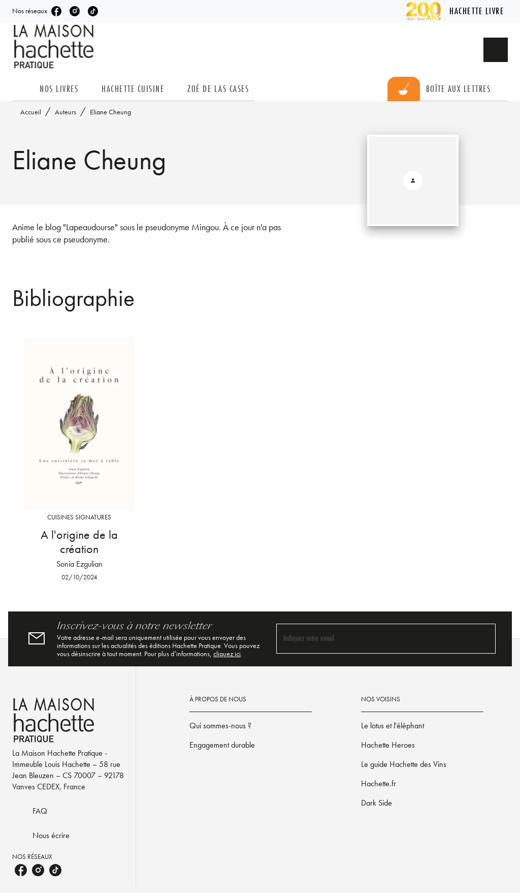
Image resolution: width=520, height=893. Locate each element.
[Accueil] (55, 46)
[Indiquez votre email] (373, 639)
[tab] (23, 89)
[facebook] (56, 11)
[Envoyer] (483, 639)
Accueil (30, 111)
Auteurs (65, 111)
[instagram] (75, 11)
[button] (250, 725)
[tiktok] (93, 11)
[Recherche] (495, 50)
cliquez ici (227, 653)
